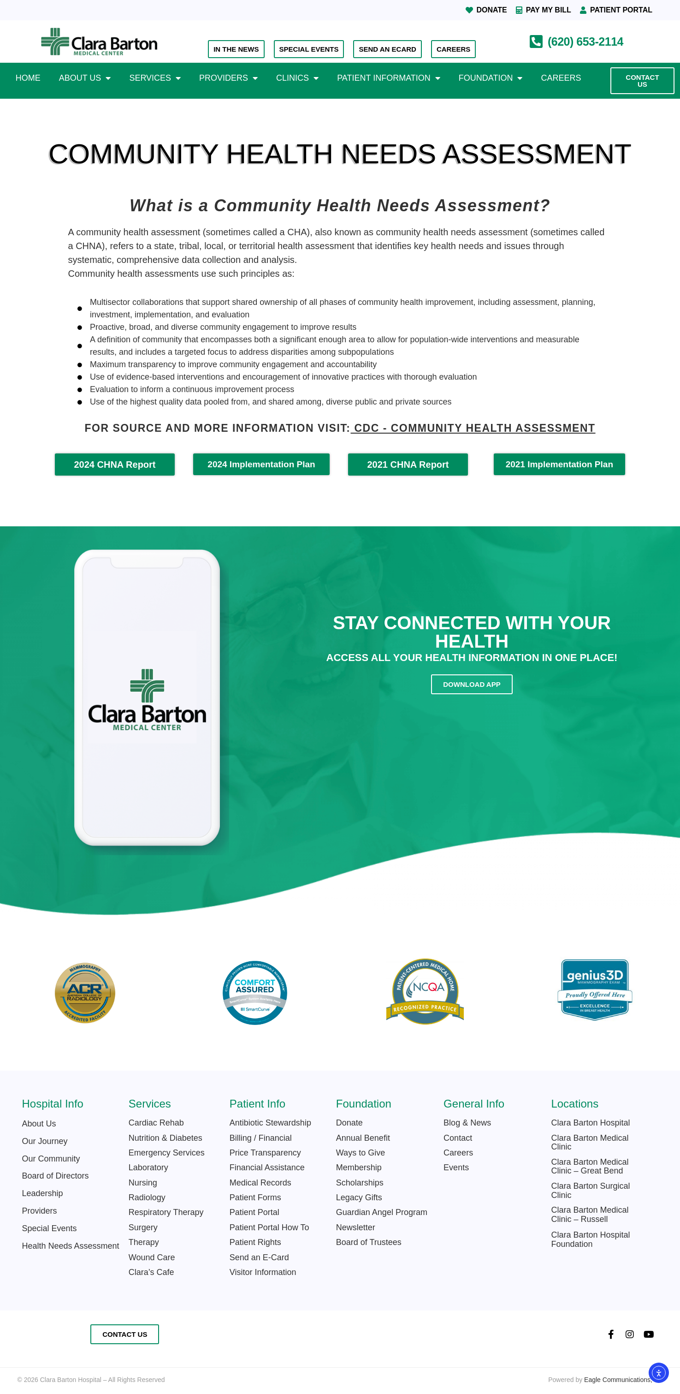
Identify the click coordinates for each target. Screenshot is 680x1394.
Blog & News (467, 1122)
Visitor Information (264, 1272)
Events (456, 1167)
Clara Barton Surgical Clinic (590, 1190)
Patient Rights (255, 1242)
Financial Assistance (267, 1167)
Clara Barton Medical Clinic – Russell (589, 1214)
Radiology (147, 1197)
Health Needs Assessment (70, 1246)
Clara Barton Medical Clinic (589, 1142)
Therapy (144, 1242)
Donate (349, 1122)
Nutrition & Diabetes (165, 1138)
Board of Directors (55, 1175)
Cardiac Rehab (156, 1122)
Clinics (297, 78)
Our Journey (45, 1141)
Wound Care (152, 1257)
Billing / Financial (261, 1138)
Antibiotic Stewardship (270, 1122)
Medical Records (260, 1182)
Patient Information (388, 78)
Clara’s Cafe (151, 1272)
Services (155, 78)
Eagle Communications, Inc (623, 1379)
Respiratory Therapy (166, 1212)
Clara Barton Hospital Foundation (590, 1239)
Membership (359, 1167)
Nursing (143, 1182)
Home (28, 78)
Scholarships (360, 1182)
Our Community (51, 1158)
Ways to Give (360, 1152)
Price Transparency (265, 1152)
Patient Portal (254, 1212)
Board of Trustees (369, 1242)
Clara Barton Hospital (590, 1122)
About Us (85, 78)
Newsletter (355, 1227)
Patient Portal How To (269, 1227)
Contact (457, 1138)
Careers (561, 78)
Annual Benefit (363, 1138)
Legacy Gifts (359, 1197)
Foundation (491, 78)
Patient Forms (255, 1197)
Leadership (42, 1193)
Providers (228, 78)
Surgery (143, 1227)
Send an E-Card (259, 1257)
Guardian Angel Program (381, 1212)
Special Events (49, 1228)
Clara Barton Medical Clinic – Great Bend (589, 1166)
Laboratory (148, 1167)
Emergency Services (167, 1152)
